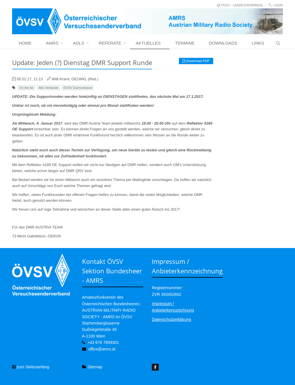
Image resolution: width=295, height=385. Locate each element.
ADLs (78, 43)
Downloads (223, 43)
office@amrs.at (101, 349)
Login (278, 5)
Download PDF (195, 61)
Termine (185, 43)
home (25, 43)
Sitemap (92, 367)
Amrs (52, 43)
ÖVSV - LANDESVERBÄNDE (242, 5)
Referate (110, 43)
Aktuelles (148, 43)
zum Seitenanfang (30, 367)
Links (258, 43)
